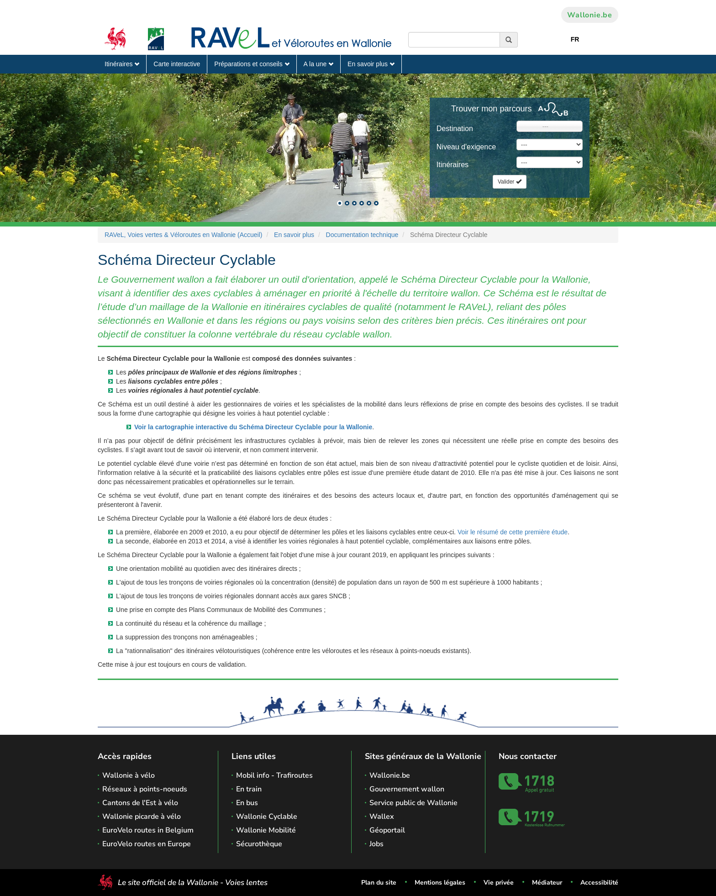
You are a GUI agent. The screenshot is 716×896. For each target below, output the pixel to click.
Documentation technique (362, 234)
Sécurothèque (259, 844)
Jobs (376, 844)
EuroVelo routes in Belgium (148, 830)
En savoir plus (371, 64)
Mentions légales (440, 882)
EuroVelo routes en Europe (146, 844)
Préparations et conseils (251, 64)
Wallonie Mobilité (266, 830)
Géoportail (387, 830)
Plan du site (378, 882)
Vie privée (499, 882)
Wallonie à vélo (128, 775)
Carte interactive (176, 64)
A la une (319, 64)
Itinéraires (122, 64)
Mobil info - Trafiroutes (274, 775)
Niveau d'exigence (466, 147)
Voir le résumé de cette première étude (513, 532)
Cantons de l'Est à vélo (140, 802)
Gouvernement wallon (406, 789)
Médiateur (547, 882)
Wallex (381, 816)
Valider (509, 182)
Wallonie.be (589, 15)
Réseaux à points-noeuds (144, 789)
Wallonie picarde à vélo (141, 816)
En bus (247, 802)
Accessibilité (599, 882)
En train (249, 789)
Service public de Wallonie (413, 802)
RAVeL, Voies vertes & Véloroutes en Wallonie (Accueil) (184, 234)
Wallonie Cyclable (266, 816)
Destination (455, 128)
